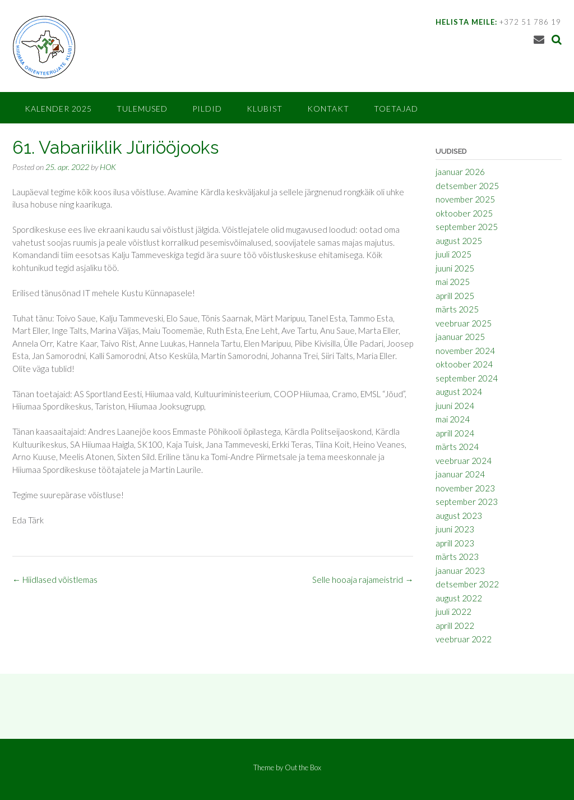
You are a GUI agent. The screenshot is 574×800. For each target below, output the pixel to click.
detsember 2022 (467, 584)
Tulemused (142, 108)
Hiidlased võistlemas (55, 579)
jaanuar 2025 (460, 337)
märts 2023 (457, 556)
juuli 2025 (453, 254)
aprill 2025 (455, 296)
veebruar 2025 (464, 323)
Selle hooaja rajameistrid (362, 579)
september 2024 (467, 378)
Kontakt (328, 108)
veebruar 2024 (464, 461)
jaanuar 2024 (460, 474)
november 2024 (465, 351)
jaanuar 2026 (460, 172)
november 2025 (465, 199)
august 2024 (459, 392)
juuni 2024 (455, 406)
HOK (108, 167)
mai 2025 (453, 282)
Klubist (265, 108)
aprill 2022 (455, 625)
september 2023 (467, 501)
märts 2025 (457, 309)
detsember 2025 (467, 186)
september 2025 (467, 227)
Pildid (207, 108)
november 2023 (465, 488)
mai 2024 (453, 419)
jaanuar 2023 (460, 570)
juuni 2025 (455, 268)
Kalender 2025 (58, 108)
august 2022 (459, 598)
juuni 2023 (455, 529)
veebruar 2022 (464, 639)
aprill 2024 (455, 433)
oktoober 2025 (464, 213)
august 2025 (459, 241)
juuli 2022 (453, 611)
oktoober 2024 (464, 364)
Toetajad (396, 108)
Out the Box (303, 767)
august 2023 (459, 516)
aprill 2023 (455, 543)
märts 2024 (457, 447)
